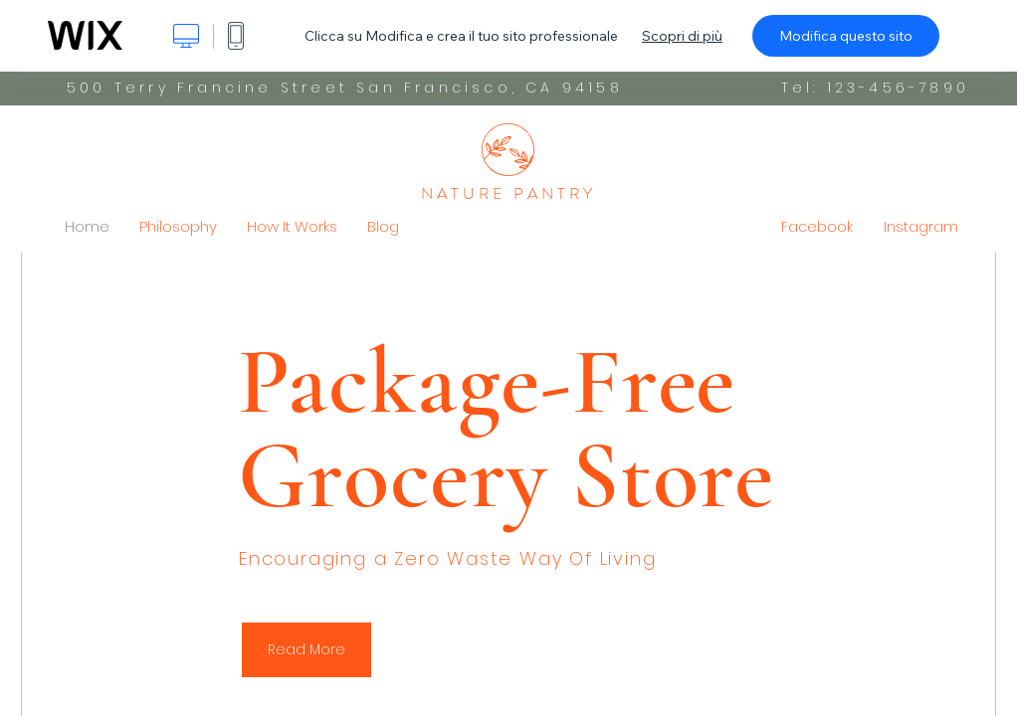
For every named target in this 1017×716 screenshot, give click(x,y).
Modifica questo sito (846, 36)
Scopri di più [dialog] (682, 36)
